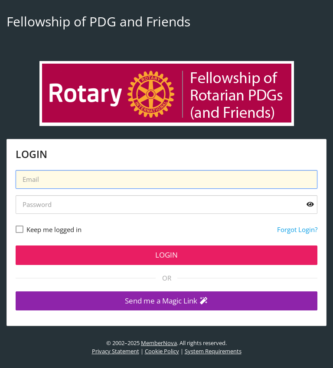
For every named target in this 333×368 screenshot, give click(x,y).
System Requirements (213, 351)
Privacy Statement (115, 351)
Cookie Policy (162, 351)
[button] (166, 301)
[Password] (166, 204)
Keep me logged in (54, 229)
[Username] (166, 179)
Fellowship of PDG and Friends (98, 21)
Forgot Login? (297, 229)
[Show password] (310, 204)
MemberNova (159, 343)
